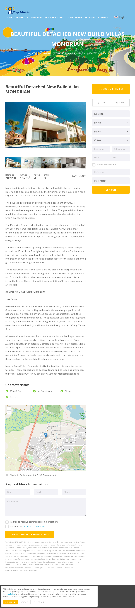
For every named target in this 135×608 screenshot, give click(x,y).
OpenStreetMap (79, 469)
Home (30, 53)
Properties (44, 53)
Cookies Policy (9, 594)
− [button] (9, 413)
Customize (40, 602)
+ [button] (9, 408)
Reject (25, 602)
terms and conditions (34, 526)
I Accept (11, 602)
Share (121, 103)
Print (103, 103)
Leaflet (69, 469)
